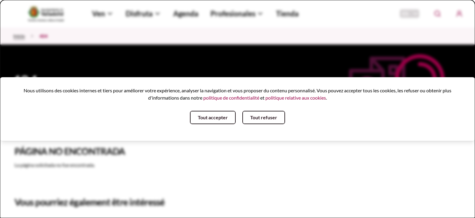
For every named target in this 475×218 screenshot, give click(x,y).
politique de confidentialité (231, 98)
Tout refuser (263, 117)
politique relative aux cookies (295, 98)
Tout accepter (213, 117)
